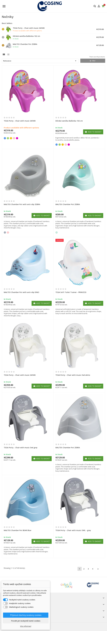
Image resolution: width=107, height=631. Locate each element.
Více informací (25, 626)
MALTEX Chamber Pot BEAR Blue (17, 530)
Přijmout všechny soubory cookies (25, 615)
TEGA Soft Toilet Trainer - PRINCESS (70, 292)
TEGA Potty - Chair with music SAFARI (29, 28)
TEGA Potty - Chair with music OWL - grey (73, 530)
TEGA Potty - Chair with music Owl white (72, 375)
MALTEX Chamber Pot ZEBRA (25, 44)
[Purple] (17, 138)
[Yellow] (11, 138)
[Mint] (56, 232)
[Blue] (5, 138)
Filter (93, 61)
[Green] (8, 138)
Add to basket (93, 132)
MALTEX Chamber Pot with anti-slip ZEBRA (22, 204)
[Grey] (5, 232)
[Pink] (14, 138)
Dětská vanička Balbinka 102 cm (26, 36)
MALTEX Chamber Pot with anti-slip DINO (21, 292)
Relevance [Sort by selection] (40, 60)
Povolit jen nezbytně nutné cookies (25, 621)
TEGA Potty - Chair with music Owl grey (20, 447)
